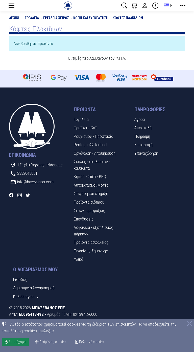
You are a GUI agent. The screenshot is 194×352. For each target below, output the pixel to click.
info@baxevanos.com (35, 181)
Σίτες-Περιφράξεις (89, 210)
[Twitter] (28, 195)
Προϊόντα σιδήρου (89, 202)
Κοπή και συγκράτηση (90, 18)
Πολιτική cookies (89, 342)
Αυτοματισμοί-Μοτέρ (91, 185)
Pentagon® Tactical (90, 144)
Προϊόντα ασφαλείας (91, 242)
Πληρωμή (142, 136)
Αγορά (139, 119)
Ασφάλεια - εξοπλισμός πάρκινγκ (93, 230)
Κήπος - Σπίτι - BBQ (90, 176)
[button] (124, 5)
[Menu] (11, 5)
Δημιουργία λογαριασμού (34, 287)
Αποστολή (143, 127)
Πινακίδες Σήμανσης (91, 250)
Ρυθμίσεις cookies (50, 342)
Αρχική (14, 18)
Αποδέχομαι (15, 342)
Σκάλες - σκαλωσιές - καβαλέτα (92, 165)
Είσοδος (20, 279)
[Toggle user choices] (144, 5)
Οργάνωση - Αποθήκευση (94, 153)
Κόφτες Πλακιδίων (128, 18)
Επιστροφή (143, 144)
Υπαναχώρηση (146, 153)
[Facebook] (11, 195)
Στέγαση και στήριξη (91, 193)
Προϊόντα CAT (85, 127)
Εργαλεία (32, 18)
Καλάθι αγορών (25, 296)
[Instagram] (19, 195)
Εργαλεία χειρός (56, 18)
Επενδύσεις (83, 219)
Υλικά (78, 259)
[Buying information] (155, 5)
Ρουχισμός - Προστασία (93, 136)
